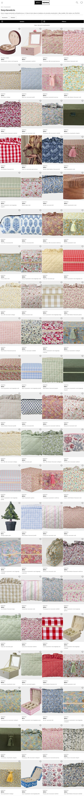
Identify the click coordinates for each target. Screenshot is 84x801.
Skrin (2, 7)
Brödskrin (13, 17)
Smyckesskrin (7, 7)
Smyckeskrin (5, 17)
